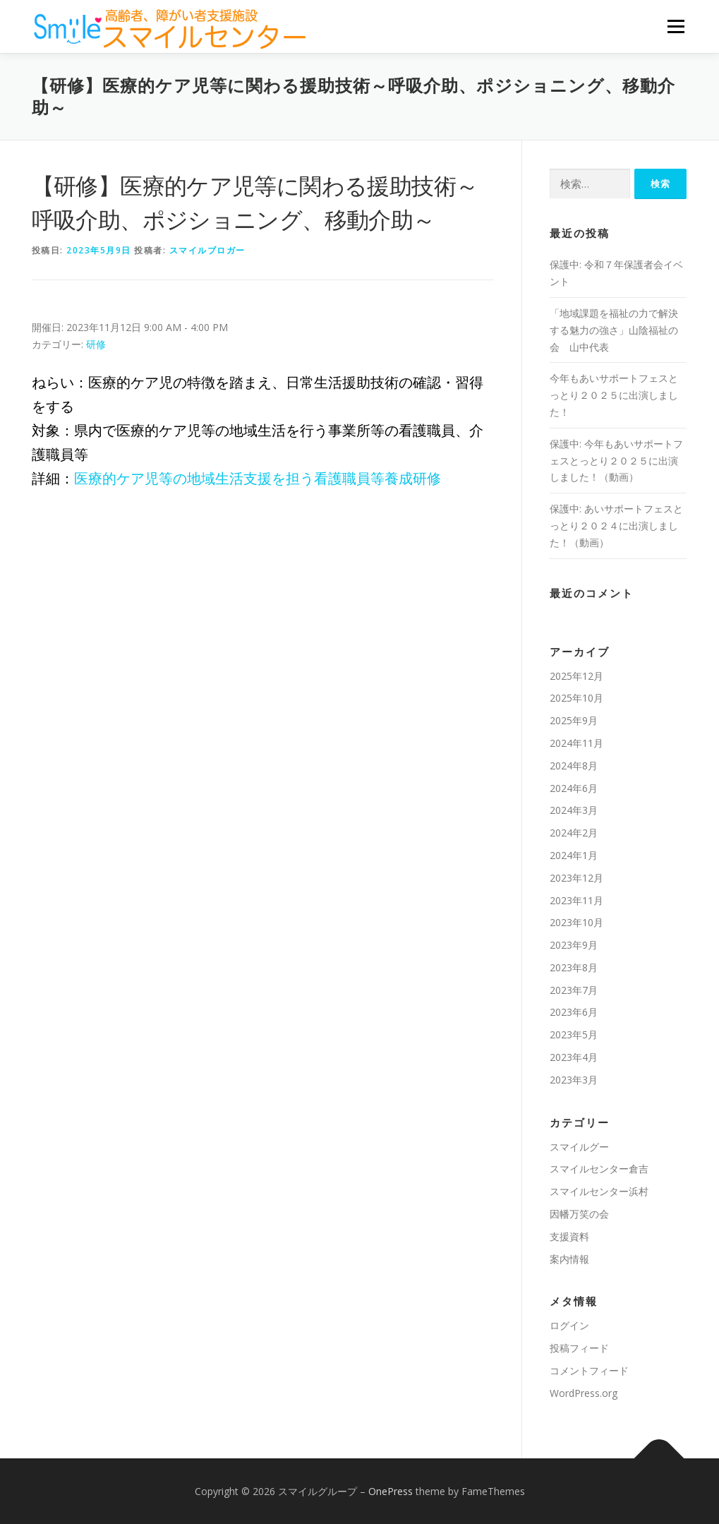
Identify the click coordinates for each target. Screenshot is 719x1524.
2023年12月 (576, 877)
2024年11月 (576, 743)
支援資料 (569, 1236)
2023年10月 (576, 922)
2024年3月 (574, 810)
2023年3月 (574, 1079)
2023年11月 (576, 900)
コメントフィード (589, 1370)
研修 (96, 344)
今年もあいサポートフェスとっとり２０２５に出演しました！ (614, 395)
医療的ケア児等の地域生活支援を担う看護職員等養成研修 (257, 478)
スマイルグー (579, 1146)
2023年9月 (574, 945)
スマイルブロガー (207, 250)
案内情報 (569, 1259)
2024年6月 (574, 788)
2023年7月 (574, 990)
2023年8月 (574, 967)
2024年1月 (574, 855)
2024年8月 (574, 765)
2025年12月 (576, 676)
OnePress (390, 1491)
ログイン (569, 1325)
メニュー (675, 26)
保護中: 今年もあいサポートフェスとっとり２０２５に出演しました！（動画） (616, 460)
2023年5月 (574, 1034)
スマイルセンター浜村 (599, 1191)
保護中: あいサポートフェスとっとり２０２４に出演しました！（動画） (616, 525)
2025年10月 (576, 697)
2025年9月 (574, 720)
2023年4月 (574, 1057)
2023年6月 (574, 1012)
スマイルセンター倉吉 (599, 1168)
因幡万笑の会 (579, 1213)
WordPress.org (583, 1393)
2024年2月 (574, 832)
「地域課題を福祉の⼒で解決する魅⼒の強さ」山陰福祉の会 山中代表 (614, 330)
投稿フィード (579, 1348)
